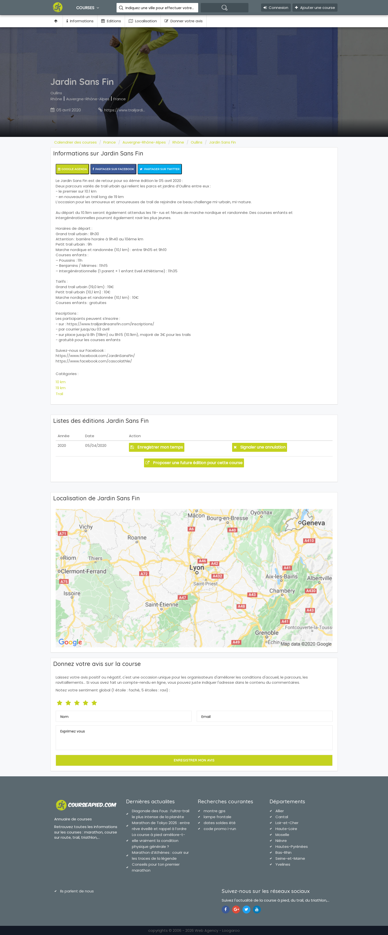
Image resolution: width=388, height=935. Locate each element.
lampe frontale (217, 816)
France (119, 98)
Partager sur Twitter (160, 169)
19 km (61, 387)
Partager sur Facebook (113, 169)
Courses (88, 7)
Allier (279, 810)
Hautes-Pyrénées (291, 846)
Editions (111, 21)
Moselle (282, 834)
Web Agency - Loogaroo (217, 930)
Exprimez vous (72, 731)
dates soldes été (220, 822)
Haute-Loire (286, 828)
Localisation (143, 21)
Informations (80, 21)
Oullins (56, 93)
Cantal (281, 816)
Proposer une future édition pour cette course (194, 463)
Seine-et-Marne (290, 858)
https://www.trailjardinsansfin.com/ (136, 110)
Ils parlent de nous (77, 891)
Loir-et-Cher (286, 822)
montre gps (214, 810)
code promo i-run (220, 828)
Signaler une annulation (260, 447)
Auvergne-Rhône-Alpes (87, 98)
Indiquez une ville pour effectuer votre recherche (159, 7)
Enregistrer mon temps (156, 447)
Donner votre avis (184, 21)
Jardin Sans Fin (222, 142)
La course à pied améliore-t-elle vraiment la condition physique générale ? (158, 840)
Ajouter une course (315, 7)
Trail (59, 393)
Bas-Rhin (283, 852)
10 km (61, 381)
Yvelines (282, 864)
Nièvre (281, 840)
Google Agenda (72, 169)
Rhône (56, 98)
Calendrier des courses (75, 142)
